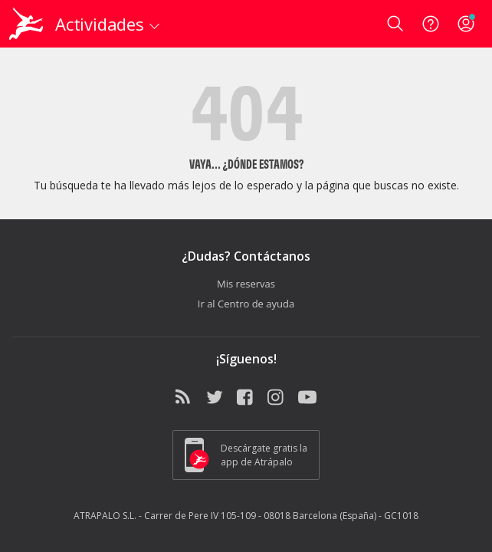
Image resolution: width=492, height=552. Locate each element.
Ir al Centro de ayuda (246, 303)
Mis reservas (246, 283)
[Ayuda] (430, 24)
